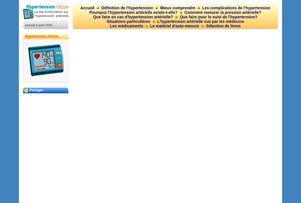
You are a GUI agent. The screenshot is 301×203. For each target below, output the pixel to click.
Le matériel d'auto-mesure (174, 26)
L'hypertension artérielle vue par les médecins (200, 21)
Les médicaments (126, 26)
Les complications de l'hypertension (236, 8)
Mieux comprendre (177, 8)
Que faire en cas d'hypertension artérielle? (133, 17)
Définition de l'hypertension (127, 8)
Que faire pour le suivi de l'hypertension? (219, 17)
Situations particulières (128, 21)
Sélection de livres (223, 26)
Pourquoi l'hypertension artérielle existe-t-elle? (133, 12)
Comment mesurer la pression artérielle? (222, 12)
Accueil (87, 8)
